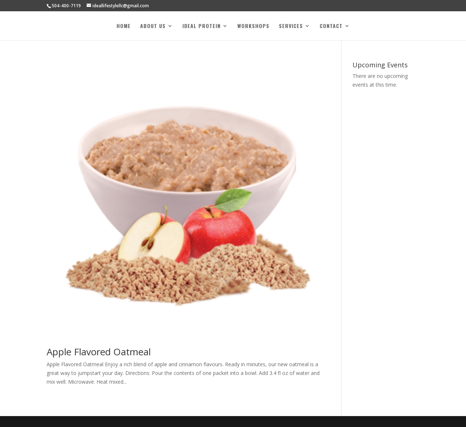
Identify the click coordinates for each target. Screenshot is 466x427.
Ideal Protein (201, 26)
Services (291, 26)
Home (123, 26)
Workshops (253, 26)
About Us (153, 26)
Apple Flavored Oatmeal (99, 351)
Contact (331, 26)
